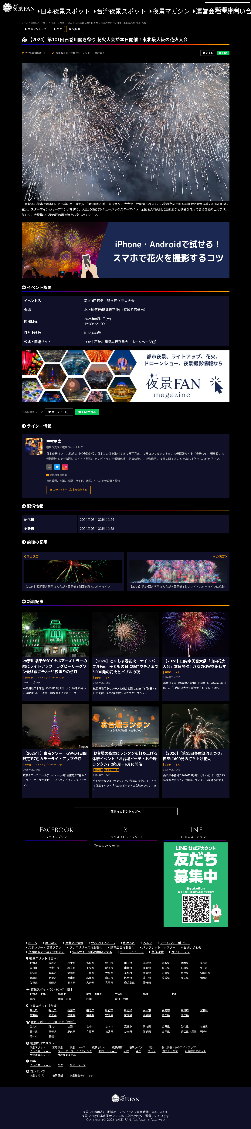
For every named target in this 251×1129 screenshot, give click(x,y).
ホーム (32, 943)
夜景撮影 (117, 1047)
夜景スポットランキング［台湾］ (53, 1022)
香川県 (147, 977)
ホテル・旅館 (170, 1051)
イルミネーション (40, 1051)
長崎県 (52, 982)
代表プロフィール (103, 943)
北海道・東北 (38, 994)
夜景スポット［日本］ (44, 958)
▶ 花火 (57, 29)
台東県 (34, 1015)
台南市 (166, 1010)
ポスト (208, 53)
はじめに (51, 943)
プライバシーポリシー (175, 943)
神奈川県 (54, 967)
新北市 (52, 1010)
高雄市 (185, 1010)
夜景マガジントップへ (125, 811)
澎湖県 (147, 1015)
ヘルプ (147, 943)
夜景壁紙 (57, 1075)
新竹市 (109, 1010)
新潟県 (109, 967)
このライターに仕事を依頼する (68, 489)
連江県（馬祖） (190, 1031)
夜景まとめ (98, 1047)
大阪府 (109, 972)
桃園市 (71, 1010)
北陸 (145, 994)
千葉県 (90, 967)
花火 (151, 1047)
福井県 (204, 967)
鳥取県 (34, 977)
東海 (174, 994)
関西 (32, 999)
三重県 (90, 972)
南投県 (71, 1015)
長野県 (147, 967)
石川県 (185, 967)
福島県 (147, 962)
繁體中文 (227, 9)
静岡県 (71, 972)
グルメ (152, 1051)
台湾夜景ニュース (40, 1055)
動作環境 (157, 952)
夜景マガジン (171, 11)
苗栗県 (90, 1015)
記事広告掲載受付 (122, 947)
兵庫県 (147, 972)
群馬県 (204, 962)
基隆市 (90, 1010)
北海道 (34, 962)
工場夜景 (57, 1047)
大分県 (90, 982)
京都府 (128, 972)
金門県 (166, 1015)
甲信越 (119, 994)
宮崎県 (109, 982)
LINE (223, 53)
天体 (126, 1051)
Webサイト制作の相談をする (92, 952)
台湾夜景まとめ (66, 1055)
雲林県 (34, 1031)
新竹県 (128, 1010)
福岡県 (204, 977)
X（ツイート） (59, 412)
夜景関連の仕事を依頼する (46, 952)
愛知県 (34, 972)
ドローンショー (108, 1051)
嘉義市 (52, 1036)
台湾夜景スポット (121, 11)
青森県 (52, 962)
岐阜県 (52, 972)
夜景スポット (38, 1047)
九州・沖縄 (121, 999)
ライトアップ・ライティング (75, 1051)
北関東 (62, 994)
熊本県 (71, 982)
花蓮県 (128, 1015)
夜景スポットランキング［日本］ (53, 989)
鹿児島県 (129, 982)
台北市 (34, 1010)
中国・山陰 (64, 999)
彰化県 (52, 1015)
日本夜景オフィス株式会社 (115, 1116)
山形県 (128, 962)
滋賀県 (166, 972)
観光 (138, 1051)
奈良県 (185, 972)
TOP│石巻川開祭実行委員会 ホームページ (120, 342)
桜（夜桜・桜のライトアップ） (179, 1047)
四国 (89, 999)
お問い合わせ (193, 947)
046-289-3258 (123, 1112)
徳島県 (128, 977)
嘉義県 (52, 1031)
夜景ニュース (77, 1047)
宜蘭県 (109, 1015)
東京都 (34, 967)
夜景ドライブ (78, 1065)
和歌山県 (205, 972)
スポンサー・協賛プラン (44, 947)
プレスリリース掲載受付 (85, 947)
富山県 (166, 967)
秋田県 (109, 962)
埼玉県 (71, 967)
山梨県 (128, 967)
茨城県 (166, 962)
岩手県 (71, 962)
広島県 (90, 977)
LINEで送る (87, 412)
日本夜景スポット (65, 11)
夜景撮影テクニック (81, 1075)
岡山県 (71, 977)
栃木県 (185, 962)
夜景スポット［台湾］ (44, 1006)
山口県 (109, 977)
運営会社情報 (74, 943)
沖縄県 (147, 982)
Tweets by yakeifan (107, 845)
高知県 (185, 977)
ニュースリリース (132, 952)
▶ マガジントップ (35, 29)
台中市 (147, 1010)
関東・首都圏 (94, 994)
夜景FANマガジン (42, 1043)
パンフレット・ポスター (159, 947)
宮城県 (90, 962)
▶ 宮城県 (74, 29)
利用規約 (129, 943)
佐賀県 (34, 982)
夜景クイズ (136, 1047)
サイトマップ (180, 952)
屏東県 (204, 1010)
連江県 (185, 1015)
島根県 (52, 977)
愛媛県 (166, 977)
